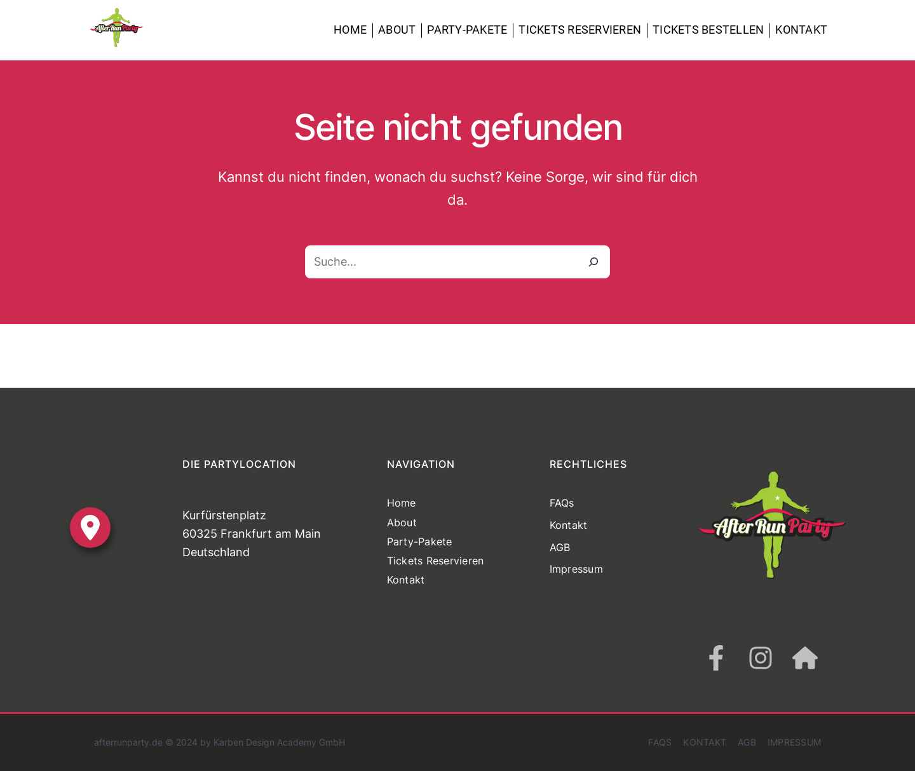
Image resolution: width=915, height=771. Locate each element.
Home (350, 29)
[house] (805, 658)
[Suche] (593, 262)
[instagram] (760, 658)
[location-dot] (90, 527)
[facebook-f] (716, 658)
